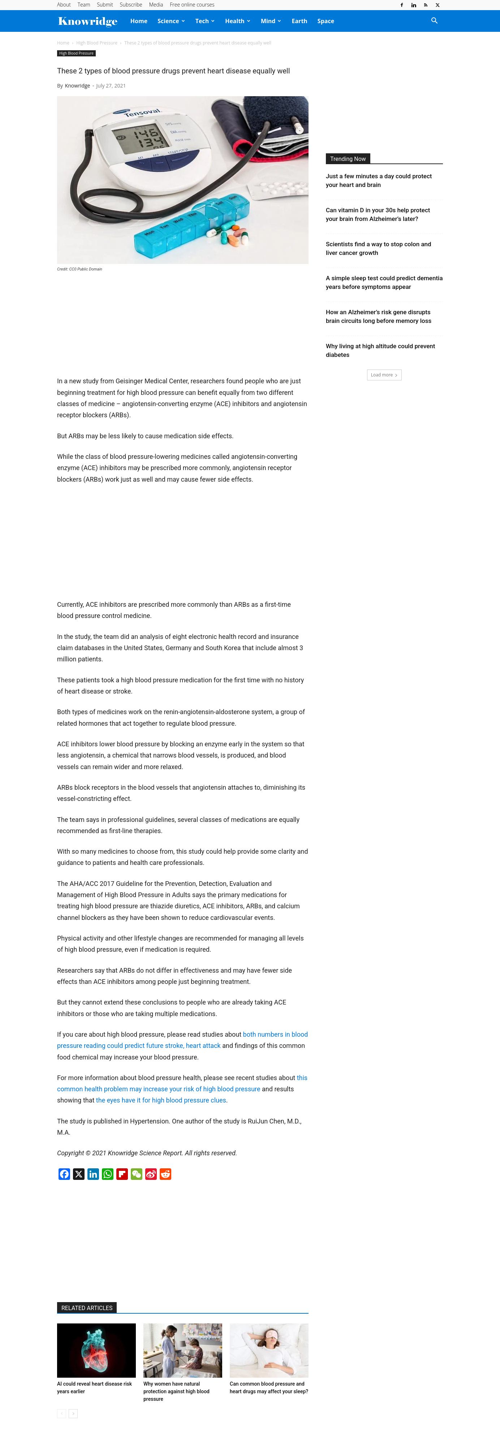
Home (138, 21)
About (64, 4)
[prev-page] (61, 1413)
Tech (205, 21)
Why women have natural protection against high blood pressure (176, 1391)
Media (156, 4)
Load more (384, 375)
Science (171, 21)
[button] (434, 21)
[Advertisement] (111, 327)
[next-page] (73, 1413)
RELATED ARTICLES (86, 1308)
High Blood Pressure (96, 43)
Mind (271, 21)
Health (237, 21)
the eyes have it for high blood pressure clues (161, 1100)
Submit (105, 4)
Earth (299, 21)
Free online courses (192, 4)
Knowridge (77, 85)
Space (326, 21)
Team (84, 4)
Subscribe (131, 4)
